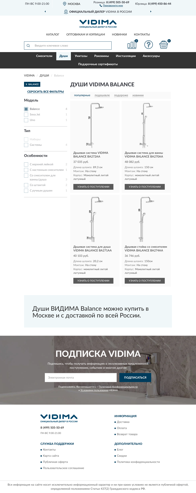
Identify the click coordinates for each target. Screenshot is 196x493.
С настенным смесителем (47, 170)
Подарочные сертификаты (98, 64)
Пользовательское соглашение (63, 468)
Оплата (122, 428)
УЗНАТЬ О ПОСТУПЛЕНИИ (93, 187)
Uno (32, 120)
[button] (111, 5)
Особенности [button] (35, 156)
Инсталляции (126, 56)
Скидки (122, 456)
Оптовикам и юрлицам (85, 34)
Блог (120, 449)
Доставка (123, 422)
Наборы (35, 139)
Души (63, 56)
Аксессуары (151, 56)
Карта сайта (51, 456)
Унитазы (81, 56)
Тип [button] (27, 131)
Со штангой (37, 185)
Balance (35, 109)
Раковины (101, 56)
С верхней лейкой (41, 164)
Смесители (44, 56)
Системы (36, 145)
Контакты (142, 34)
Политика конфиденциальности (138, 462)
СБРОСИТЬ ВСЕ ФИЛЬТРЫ (45, 91)
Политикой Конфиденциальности (118, 387)
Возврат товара (127, 434)
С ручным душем (41, 190)
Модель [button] (31, 100)
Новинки (119, 34)
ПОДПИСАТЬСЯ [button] (135, 377)
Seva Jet (35, 114)
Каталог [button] (52, 34)
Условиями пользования (94, 390)
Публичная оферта (55, 462)
